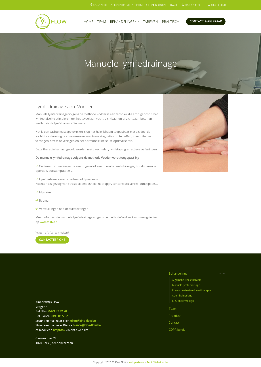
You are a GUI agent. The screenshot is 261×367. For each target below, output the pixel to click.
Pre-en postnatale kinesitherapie (191, 290)
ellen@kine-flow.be (83, 321)
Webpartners (136, 362)
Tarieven (150, 21)
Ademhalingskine (182, 295)
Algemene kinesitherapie (186, 279)
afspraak (59, 330)
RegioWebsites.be (157, 362)
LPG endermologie (183, 300)
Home (88, 21)
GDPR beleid (177, 330)
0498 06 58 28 (60, 316)
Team (101, 21)
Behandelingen (124, 21)
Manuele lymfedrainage (186, 285)
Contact (174, 323)
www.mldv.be (48, 222)
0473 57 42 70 (57, 311)
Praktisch (170, 21)
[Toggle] (223, 274)
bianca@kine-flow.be (87, 325)
